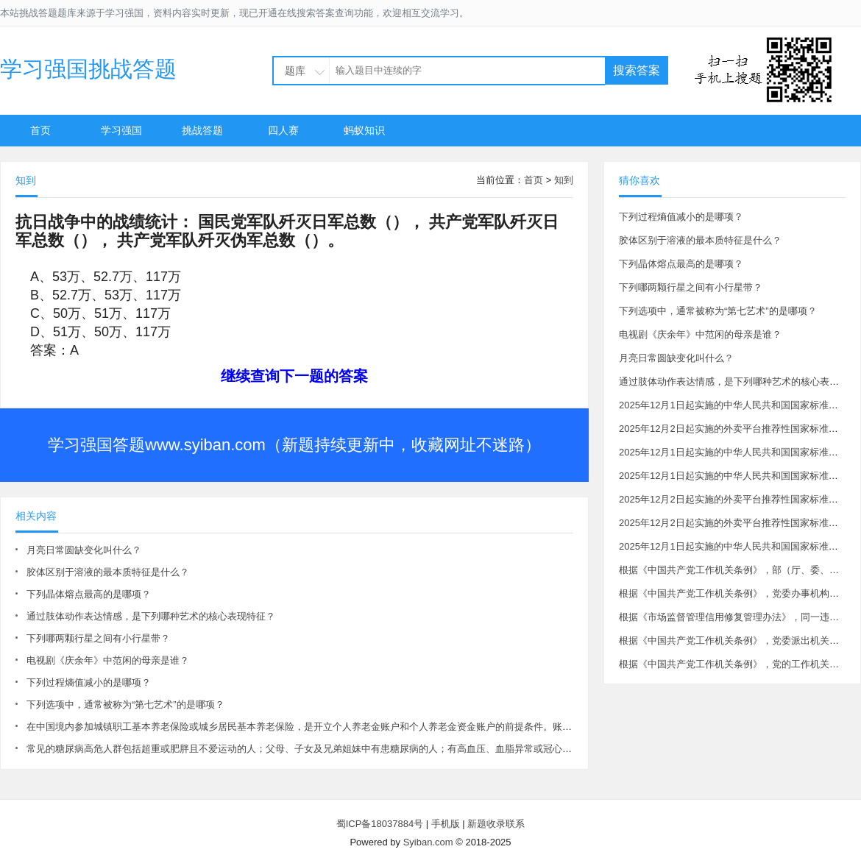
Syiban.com (428, 842)
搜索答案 (636, 70)
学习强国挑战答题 (88, 69)
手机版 (445, 823)
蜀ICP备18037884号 (380, 823)
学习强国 (121, 130)
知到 (563, 179)
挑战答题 (202, 130)
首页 (40, 130)
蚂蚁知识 (364, 130)
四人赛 (283, 130)
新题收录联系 (496, 823)
